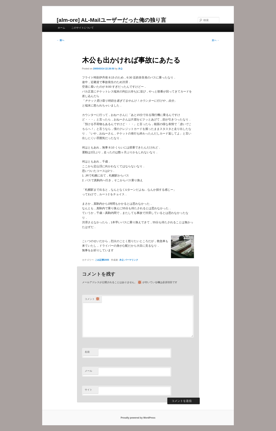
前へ (60, 40)
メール (88, 370)
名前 (87, 351)
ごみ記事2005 (102, 260)
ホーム (61, 27)
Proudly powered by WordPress (138, 417)
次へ (215, 40)
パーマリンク (131, 260)
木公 (120, 68)
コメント (92, 299)
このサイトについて (82, 27)
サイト (88, 389)
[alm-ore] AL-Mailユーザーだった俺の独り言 (111, 20)
